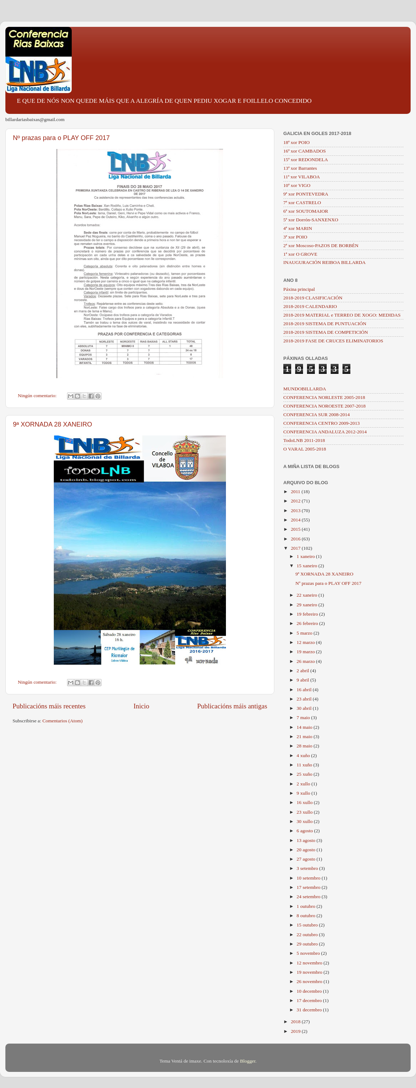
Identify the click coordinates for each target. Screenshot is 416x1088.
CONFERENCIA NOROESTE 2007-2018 (324, 406)
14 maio (305, 727)
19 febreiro (308, 614)
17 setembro (309, 887)
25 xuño (305, 774)
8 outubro (307, 915)
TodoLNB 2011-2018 (304, 440)
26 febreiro (308, 623)
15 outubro (308, 925)
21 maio (305, 736)
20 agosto (307, 849)
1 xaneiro (306, 556)
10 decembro (310, 991)
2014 (296, 520)
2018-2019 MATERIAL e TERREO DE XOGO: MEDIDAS (342, 315)
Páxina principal (299, 289)
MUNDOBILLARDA (304, 388)
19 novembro (310, 972)
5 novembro (309, 953)
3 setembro (308, 868)
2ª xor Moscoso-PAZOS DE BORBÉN (321, 245)
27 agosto (307, 859)
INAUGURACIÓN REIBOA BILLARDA (324, 262)
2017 (296, 548)
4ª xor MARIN (297, 228)
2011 (296, 491)
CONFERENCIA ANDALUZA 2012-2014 (325, 431)
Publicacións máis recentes (49, 706)
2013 (296, 510)
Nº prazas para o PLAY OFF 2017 (61, 137)
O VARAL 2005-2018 (304, 449)
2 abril (303, 670)
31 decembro (310, 1009)
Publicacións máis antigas (232, 706)
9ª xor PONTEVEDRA (305, 194)
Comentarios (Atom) (62, 720)
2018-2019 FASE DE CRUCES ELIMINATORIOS (333, 340)
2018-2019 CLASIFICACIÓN (312, 297)
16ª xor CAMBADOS (304, 151)
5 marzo (305, 633)
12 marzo (306, 642)
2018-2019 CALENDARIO (310, 306)
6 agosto (305, 830)
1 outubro (307, 906)
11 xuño (305, 764)
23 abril (305, 699)
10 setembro (309, 878)
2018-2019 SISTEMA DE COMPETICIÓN (325, 332)
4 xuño (304, 755)
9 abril (303, 680)
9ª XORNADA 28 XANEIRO (52, 424)
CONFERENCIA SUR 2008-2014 (316, 414)
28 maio (305, 745)
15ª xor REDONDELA (305, 159)
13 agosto (307, 840)
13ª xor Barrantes (300, 168)
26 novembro (310, 981)
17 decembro (310, 1000)
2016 (296, 538)
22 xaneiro (307, 595)
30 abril (305, 708)
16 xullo (305, 802)
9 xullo (304, 793)
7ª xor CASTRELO (302, 202)
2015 (296, 529)
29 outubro (308, 944)
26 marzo (306, 661)
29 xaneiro (307, 604)
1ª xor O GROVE (300, 254)
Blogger (247, 1061)
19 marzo (306, 651)
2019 (296, 1031)
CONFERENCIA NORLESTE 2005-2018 (324, 397)
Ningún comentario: (38, 395)
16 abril (305, 689)
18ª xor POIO (296, 142)
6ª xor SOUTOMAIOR (305, 211)
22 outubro (308, 934)
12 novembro (310, 963)
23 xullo (305, 812)
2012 (296, 501)
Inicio (141, 706)
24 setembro (309, 896)
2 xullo (304, 783)
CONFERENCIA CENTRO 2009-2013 (321, 423)
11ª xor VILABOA (301, 176)
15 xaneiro (307, 565)
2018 (296, 1021)
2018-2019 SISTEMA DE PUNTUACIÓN (324, 323)
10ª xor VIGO (296, 185)
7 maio (304, 717)
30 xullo (305, 821)
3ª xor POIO (295, 237)
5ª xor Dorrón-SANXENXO (310, 219)
